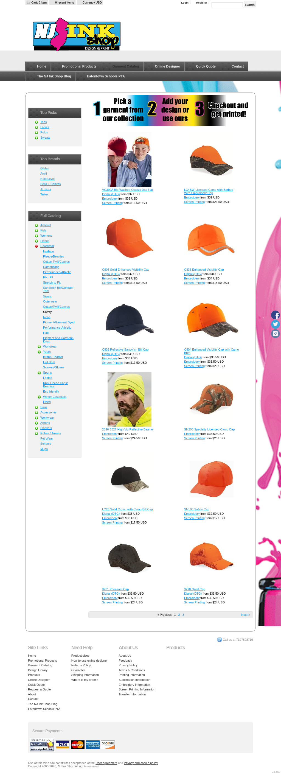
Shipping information (85, 674)
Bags (43, 407)
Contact (238, 66)
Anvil (43, 173)
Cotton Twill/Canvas (56, 261)
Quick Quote (205, 66)
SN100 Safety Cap (196, 509)
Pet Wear (46, 438)
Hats (46, 332)
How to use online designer (89, 660)
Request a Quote (39, 689)
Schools (45, 443)
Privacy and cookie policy (141, 763)
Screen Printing (112, 203)
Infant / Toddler (53, 357)
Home (41, 66)
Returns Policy (81, 665)
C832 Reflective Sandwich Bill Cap (125, 349)
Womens (46, 235)
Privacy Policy (128, 665)
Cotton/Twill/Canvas (56, 306)
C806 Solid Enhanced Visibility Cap (125, 269)
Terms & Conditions (132, 670)
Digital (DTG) (111, 194)
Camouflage (51, 266)
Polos (44, 132)
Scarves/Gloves (53, 367)
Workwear (50, 346)
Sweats (45, 137)
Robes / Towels (50, 433)
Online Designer (167, 66)
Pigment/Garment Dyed (59, 322)
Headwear (47, 246)
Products (34, 674)
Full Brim (49, 362)
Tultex (44, 194)
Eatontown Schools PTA (106, 76)
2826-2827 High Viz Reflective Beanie (127, 429)
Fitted (47, 402)
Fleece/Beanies (53, 256)
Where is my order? (84, 679)
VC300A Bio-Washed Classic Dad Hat (127, 189)
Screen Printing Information (137, 689)
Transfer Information (132, 694)
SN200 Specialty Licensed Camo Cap (209, 429)
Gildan (44, 168)
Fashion (48, 251)
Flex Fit (48, 277)
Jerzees (45, 189)
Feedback (125, 660)
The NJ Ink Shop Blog (54, 76)
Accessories (48, 412)
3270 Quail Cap (194, 589)
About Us (125, 655)
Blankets (46, 428)
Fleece (44, 240)
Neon (46, 317)
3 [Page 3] (183, 614)
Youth (47, 351)
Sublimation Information (135, 679)
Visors (47, 296)
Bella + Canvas (50, 184)
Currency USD (92, 2)
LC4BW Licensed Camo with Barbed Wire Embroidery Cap (208, 191)
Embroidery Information (134, 684)
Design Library (37, 670)
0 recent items (64, 2)
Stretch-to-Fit (52, 282)
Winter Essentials (54, 396)
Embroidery (109, 198)
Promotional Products (79, 66)
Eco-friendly (51, 391)
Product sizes (80, 655)
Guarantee (78, 670)
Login (185, 2)
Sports (47, 372)
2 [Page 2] (179, 614)
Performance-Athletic (57, 327)
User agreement (106, 763)
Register (201, 2)
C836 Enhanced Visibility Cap (204, 269)
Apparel (45, 225)
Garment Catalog (126, 66)
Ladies (44, 127)
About (32, 694)
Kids (43, 230)
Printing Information (132, 674)
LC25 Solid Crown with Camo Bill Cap (127, 509)
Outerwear (50, 301)
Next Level (47, 178)
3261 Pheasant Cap (115, 589)
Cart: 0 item (39, 2)
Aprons (45, 422)
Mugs (44, 449)
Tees (43, 122)
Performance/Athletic (57, 272)
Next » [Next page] (245, 614)
